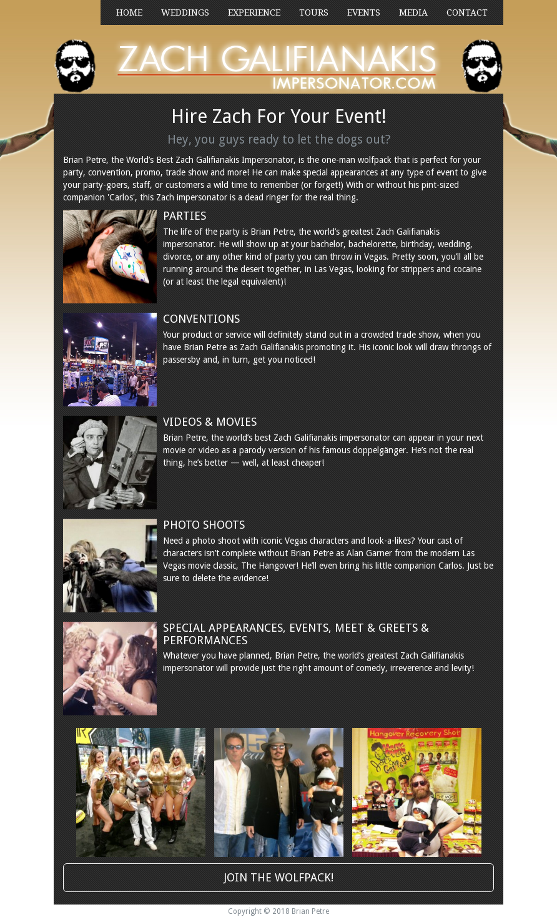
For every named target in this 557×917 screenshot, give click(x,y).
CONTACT (467, 12)
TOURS (313, 12)
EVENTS (363, 12)
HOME (129, 12)
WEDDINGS (185, 12)
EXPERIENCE (254, 12)
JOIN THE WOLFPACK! (278, 877)
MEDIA (413, 12)
